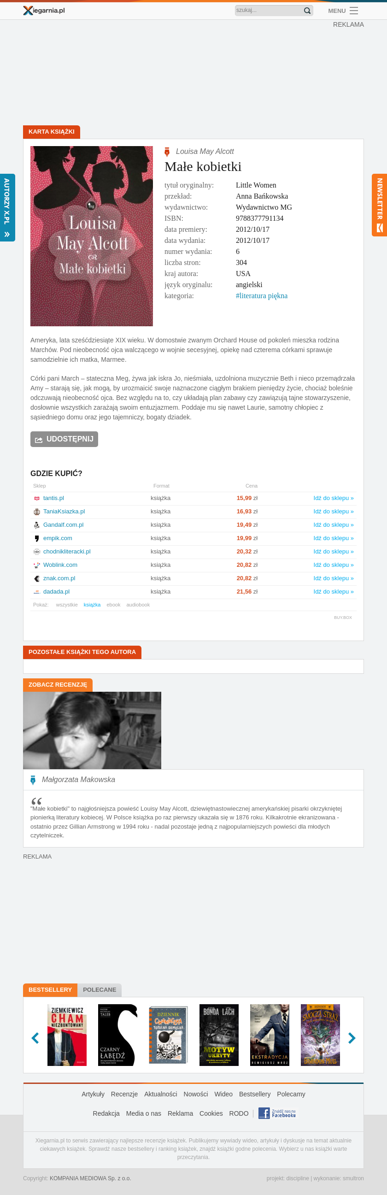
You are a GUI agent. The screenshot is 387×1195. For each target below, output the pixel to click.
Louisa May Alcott (205, 151)
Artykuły (93, 1094)
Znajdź (307, 10)
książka (92, 604)
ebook (113, 604)
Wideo (223, 1094)
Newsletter (379, 205)
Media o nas (143, 1113)
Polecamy (291, 1094)
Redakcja (106, 1113)
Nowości (196, 1094)
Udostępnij (70, 439)
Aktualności (160, 1094)
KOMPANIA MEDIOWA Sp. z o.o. (90, 1178)
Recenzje (124, 1094)
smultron (353, 1178)
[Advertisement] (196, 74)
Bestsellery (50, 989)
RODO (239, 1113)
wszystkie (67, 604)
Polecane (99, 989)
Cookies (211, 1113)
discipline (297, 1178)
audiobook (138, 604)
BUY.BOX (343, 617)
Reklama (180, 1113)
